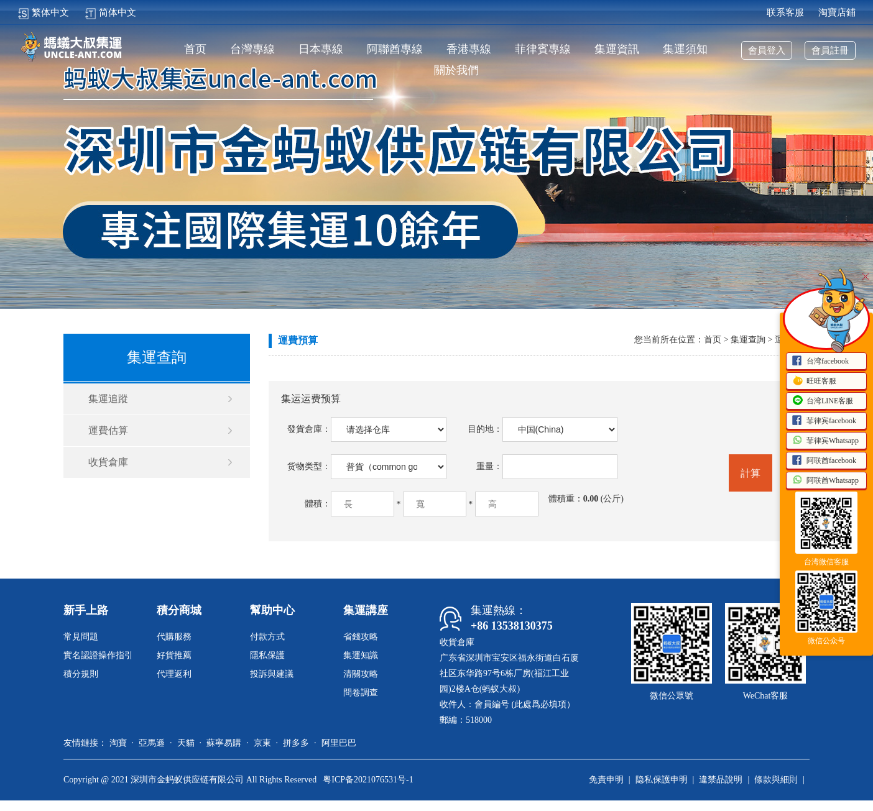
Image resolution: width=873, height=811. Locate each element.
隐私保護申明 (661, 779)
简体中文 (110, 12)
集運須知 (685, 49)
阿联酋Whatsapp (825, 481)
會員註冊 (830, 50)
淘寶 (118, 743)
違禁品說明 (720, 779)
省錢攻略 (360, 636)
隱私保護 (267, 655)
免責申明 (606, 779)
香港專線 (468, 49)
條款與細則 (776, 779)
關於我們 (456, 70)
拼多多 (296, 743)
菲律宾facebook (824, 421)
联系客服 (785, 12)
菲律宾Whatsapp (825, 441)
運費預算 (298, 340)
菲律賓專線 (543, 49)
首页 (195, 49)
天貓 (186, 743)
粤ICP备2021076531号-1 (368, 779)
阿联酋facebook (824, 461)
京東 (262, 743)
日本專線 (320, 49)
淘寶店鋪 (837, 12)
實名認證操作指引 (98, 655)
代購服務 (174, 636)
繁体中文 (43, 12)
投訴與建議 (271, 674)
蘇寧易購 (223, 743)
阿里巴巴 (338, 743)
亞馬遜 (152, 743)
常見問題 (80, 636)
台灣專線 (252, 49)
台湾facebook (820, 361)
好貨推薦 (174, 655)
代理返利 (174, 674)
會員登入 (766, 50)
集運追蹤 (108, 398)
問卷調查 (360, 692)
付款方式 (267, 636)
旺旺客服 (814, 381)
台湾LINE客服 (822, 401)
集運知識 (360, 655)
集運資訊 (616, 49)
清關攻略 (360, 674)
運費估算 (108, 430)
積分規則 (80, 674)
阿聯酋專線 (395, 49)
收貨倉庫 (108, 462)
